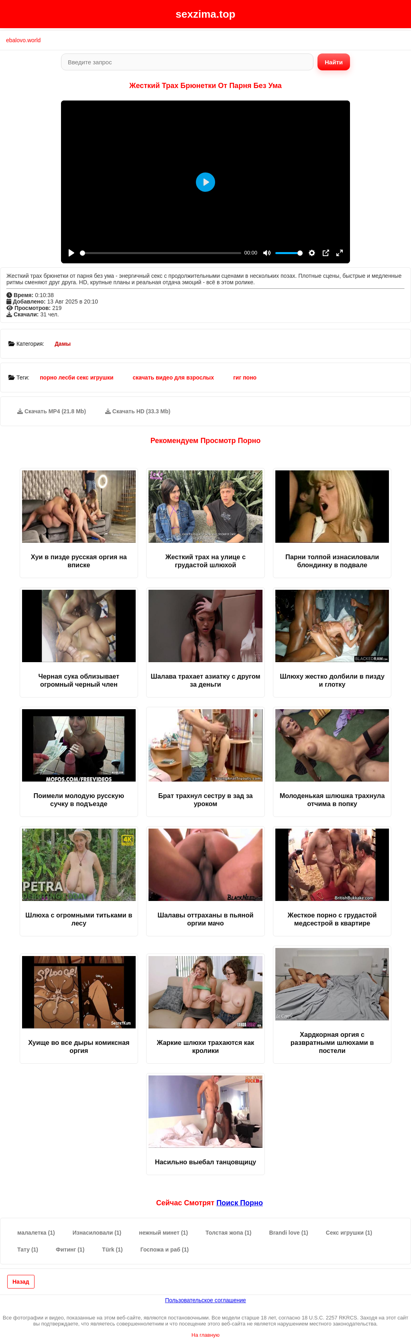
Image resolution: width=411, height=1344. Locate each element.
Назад (20, 1281)
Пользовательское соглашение (205, 1300)
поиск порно (239, 1203)
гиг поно (244, 377)
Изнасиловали (97, 1232)
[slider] (160, 253)
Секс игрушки (349, 1232)
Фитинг (70, 1249)
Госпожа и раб (164, 1249)
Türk (112, 1249)
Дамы (63, 344)
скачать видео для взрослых (173, 377)
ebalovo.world (23, 40)
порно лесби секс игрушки (76, 377)
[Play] (71, 252)
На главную (205, 1335)
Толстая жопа (228, 1232)
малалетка (36, 1232)
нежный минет (163, 1232)
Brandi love (288, 1232)
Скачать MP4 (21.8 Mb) (51, 411)
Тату (27, 1249)
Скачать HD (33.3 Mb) (138, 411)
